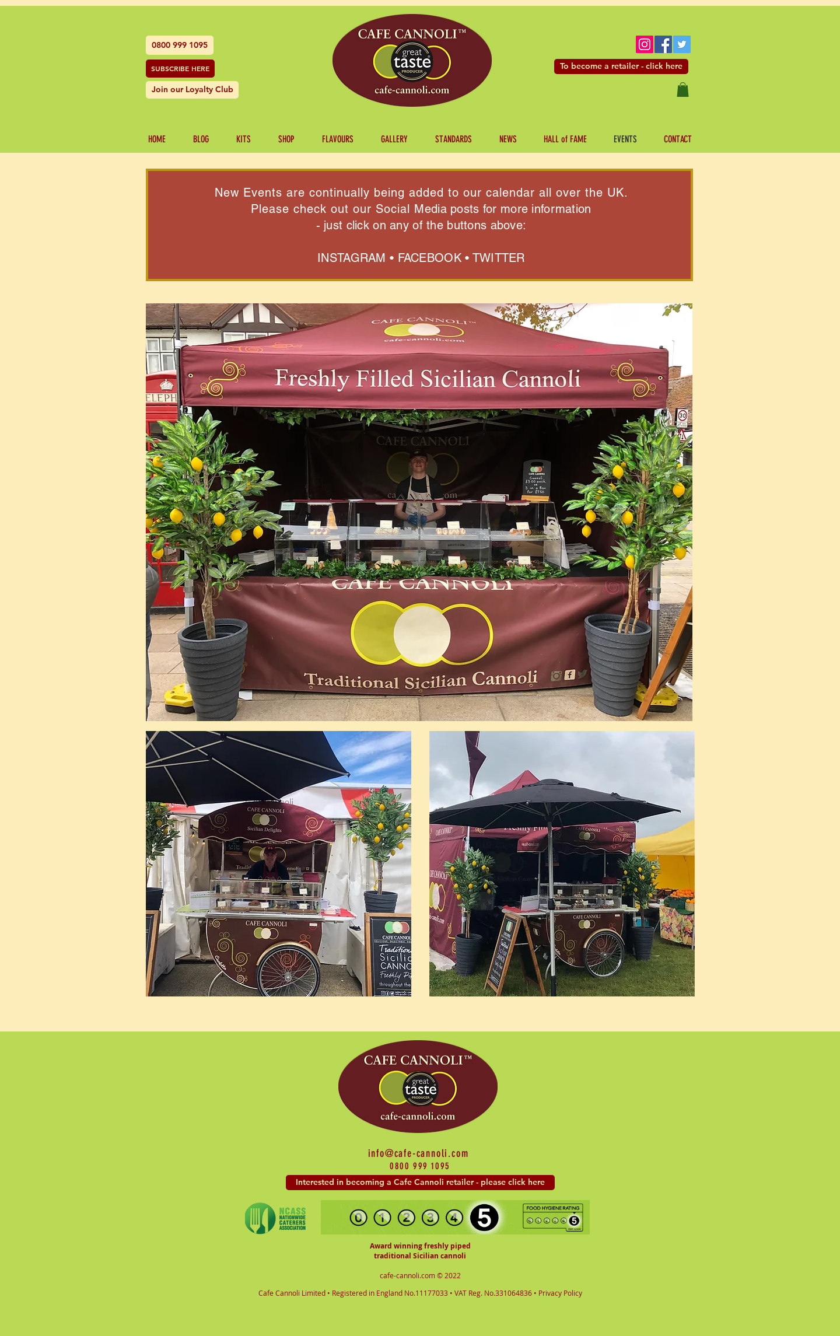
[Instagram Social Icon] (644, 44)
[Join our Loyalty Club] (192, 90)
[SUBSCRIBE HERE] (180, 69)
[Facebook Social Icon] (663, 44)
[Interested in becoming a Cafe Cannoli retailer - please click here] (420, 1182)
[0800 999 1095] (180, 45)
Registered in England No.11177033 (391, 1292)
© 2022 (449, 1275)
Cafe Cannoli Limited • (295, 1292)
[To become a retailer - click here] (621, 66)
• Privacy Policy (558, 1292)
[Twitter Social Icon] (682, 44)
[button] (683, 89)
